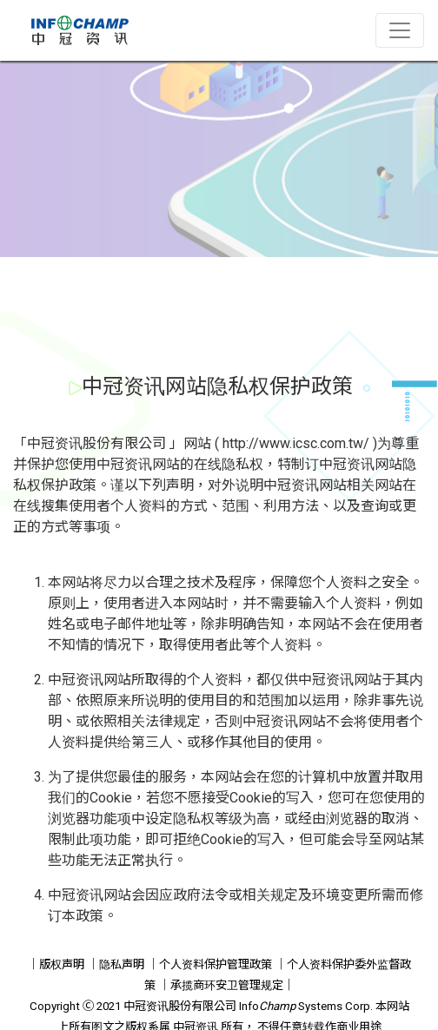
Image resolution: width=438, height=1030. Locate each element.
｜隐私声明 (116, 964)
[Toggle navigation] (399, 30)
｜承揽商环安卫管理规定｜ (227, 985)
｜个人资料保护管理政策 (210, 964)
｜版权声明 (56, 964)
